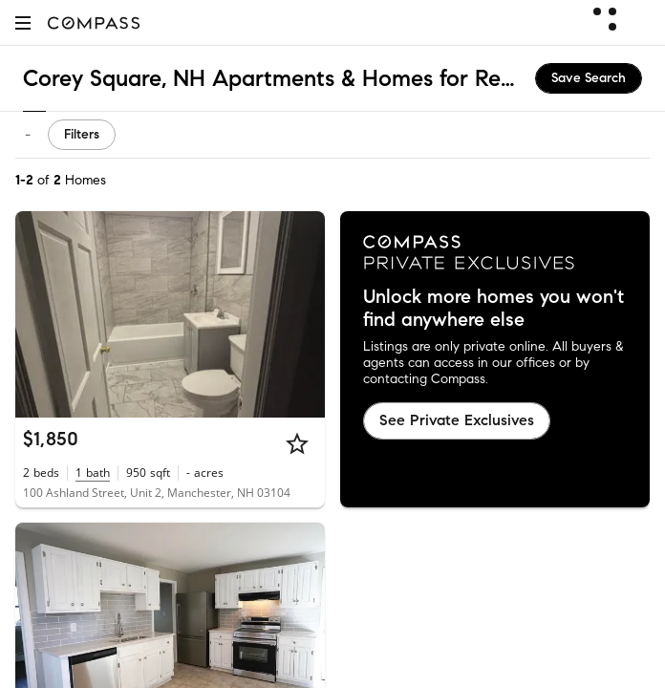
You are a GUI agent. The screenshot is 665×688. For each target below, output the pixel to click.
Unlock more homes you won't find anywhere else (493, 309)
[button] (23, 22)
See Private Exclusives (456, 420)
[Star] (297, 443)
